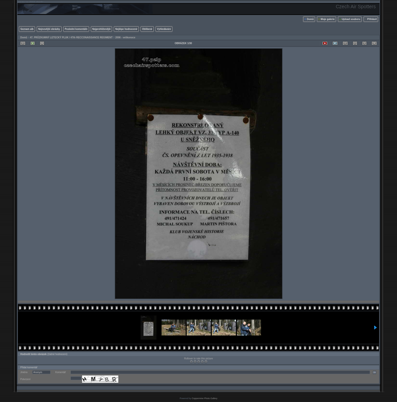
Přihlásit (372, 19)
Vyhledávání (164, 29)
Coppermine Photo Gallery (204, 398)
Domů (310, 19)
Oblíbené (147, 29)
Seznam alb (27, 29)
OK (374, 372)
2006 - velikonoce (125, 37)
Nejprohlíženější (101, 29)
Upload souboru (351, 19)
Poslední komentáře (76, 29)
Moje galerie (328, 19)
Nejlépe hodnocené (126, 29)
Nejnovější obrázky (49, 29)
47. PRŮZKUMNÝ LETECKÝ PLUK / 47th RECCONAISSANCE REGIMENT (71, 37)
